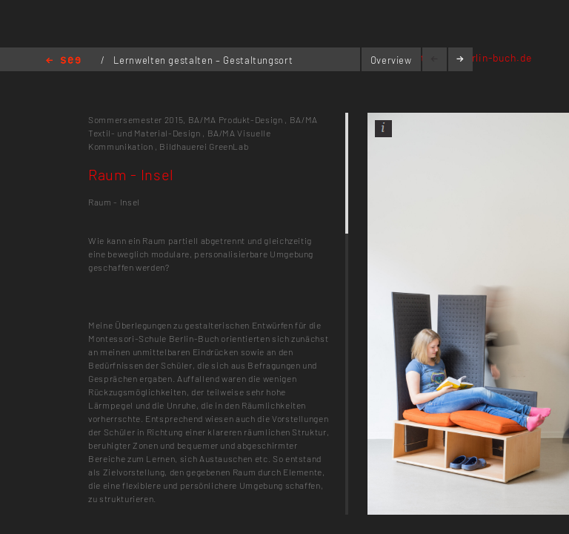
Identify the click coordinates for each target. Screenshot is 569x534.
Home (63, 61)
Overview (391, 60)
